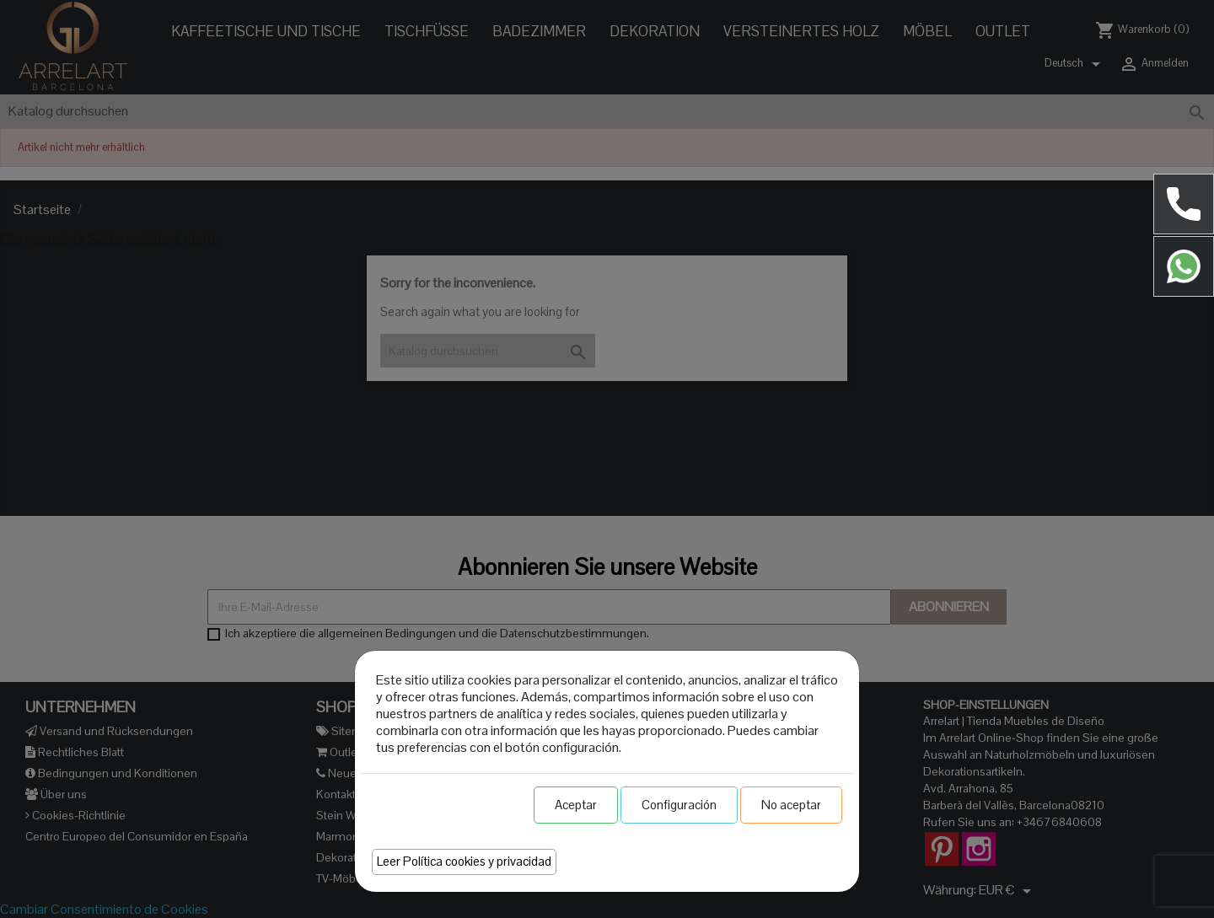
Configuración (679, 805)
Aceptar (576, 805)
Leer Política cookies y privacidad (464, 861)
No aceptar (791, 805)
